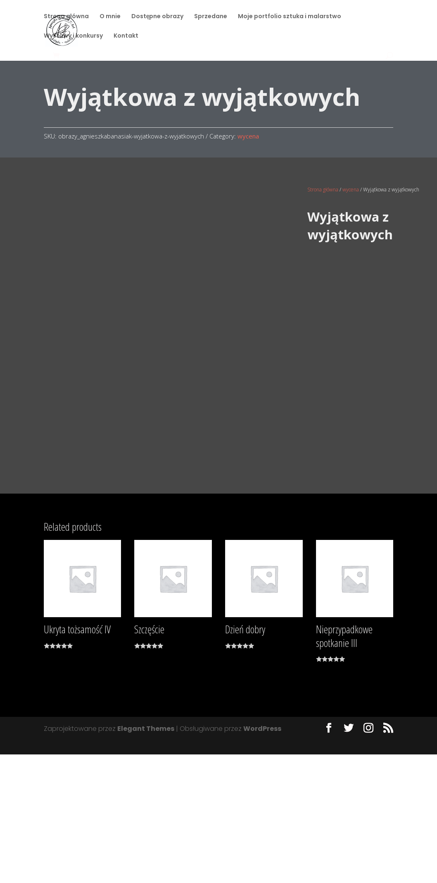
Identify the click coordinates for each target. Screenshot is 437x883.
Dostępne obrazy (157, 17)
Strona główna (66, 17)
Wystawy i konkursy (73, 36)
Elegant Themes (145, 857)
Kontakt (126, 36)
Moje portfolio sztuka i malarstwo (289, 17)
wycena (248, 136)
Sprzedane (210, 17)
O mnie (110, 17)
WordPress (262, 857)
